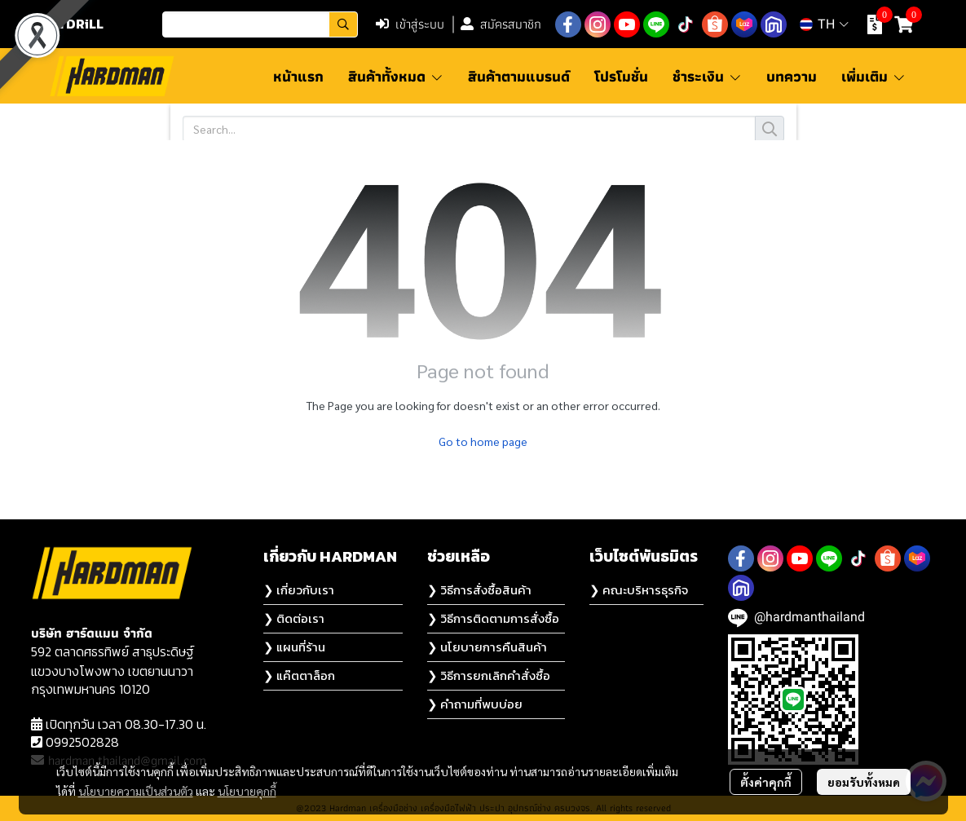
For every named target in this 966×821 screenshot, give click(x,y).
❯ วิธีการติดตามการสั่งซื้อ (493, 618)
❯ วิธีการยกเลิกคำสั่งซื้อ (488, 675)
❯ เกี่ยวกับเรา (298, 589)
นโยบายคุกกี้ (247, 790)
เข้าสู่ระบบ (410, 24)
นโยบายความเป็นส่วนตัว (135, 790)
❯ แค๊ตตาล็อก (299, 675)
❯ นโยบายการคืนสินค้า (487, 647)
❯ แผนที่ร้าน (294, 647)
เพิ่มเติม (873, 76)
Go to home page (483, 441)
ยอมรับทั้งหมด (863, 782)
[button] (260, 24)
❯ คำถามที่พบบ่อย (475, 704)
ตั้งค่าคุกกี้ (766, 782)
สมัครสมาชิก (501, 24)
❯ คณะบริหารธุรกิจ (638, 589)
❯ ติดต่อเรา (293, 618)
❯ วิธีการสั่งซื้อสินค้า (479, 589)
